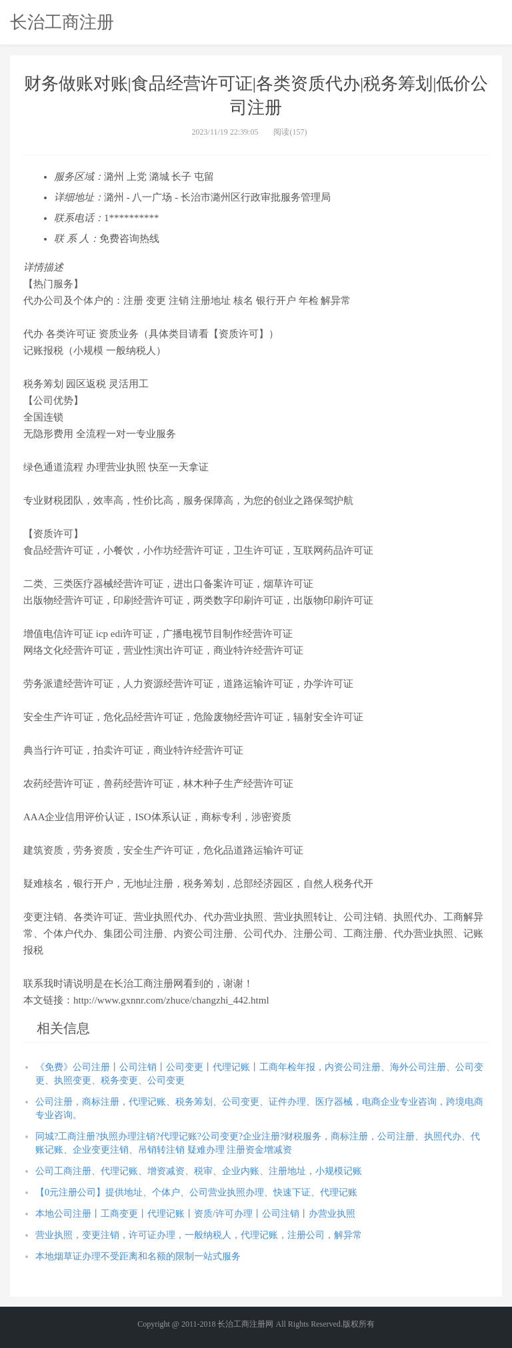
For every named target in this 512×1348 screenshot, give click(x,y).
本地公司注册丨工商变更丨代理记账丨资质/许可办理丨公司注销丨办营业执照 (195, 1214)
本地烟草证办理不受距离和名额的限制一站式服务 (138, 1256)
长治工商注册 (62, 22)
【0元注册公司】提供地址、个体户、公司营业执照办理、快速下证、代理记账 (196, 1192)
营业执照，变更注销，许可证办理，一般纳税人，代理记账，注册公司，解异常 (198, 1235)
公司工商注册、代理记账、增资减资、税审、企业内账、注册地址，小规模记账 (198, 1171)
